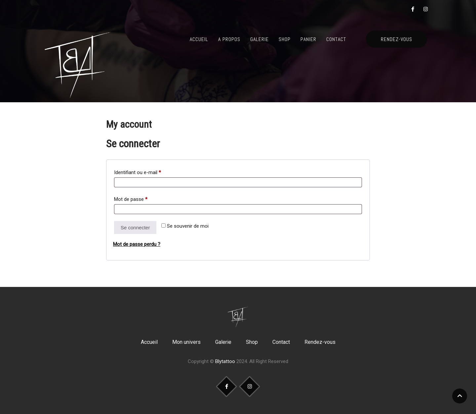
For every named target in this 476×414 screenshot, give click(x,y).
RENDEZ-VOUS (396, 39)
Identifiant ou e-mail (149, 171)
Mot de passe (142, 198)
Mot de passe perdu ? (136, 244)
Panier (308, 39)
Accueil (199, 39)
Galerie (259, 39)
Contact (336, 39)
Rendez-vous (320, 342)
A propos (229, 39)
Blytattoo (225, 361)
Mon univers (186, 342)
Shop (285, 39)
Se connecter (135, 227)
